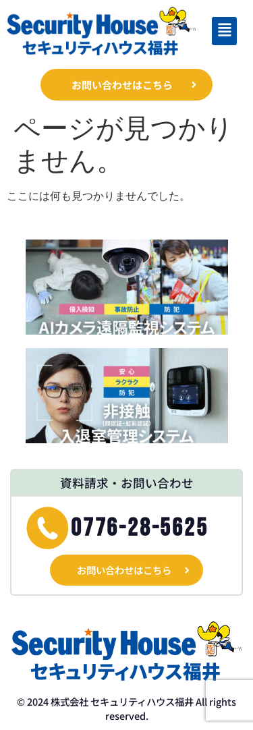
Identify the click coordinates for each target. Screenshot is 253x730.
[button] (224, 30)
